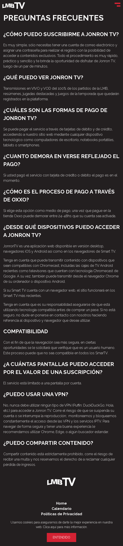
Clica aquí (49, 527)
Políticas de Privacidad (61, 514)
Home (61, 503)
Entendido (61, 537)
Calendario (62, 509)
